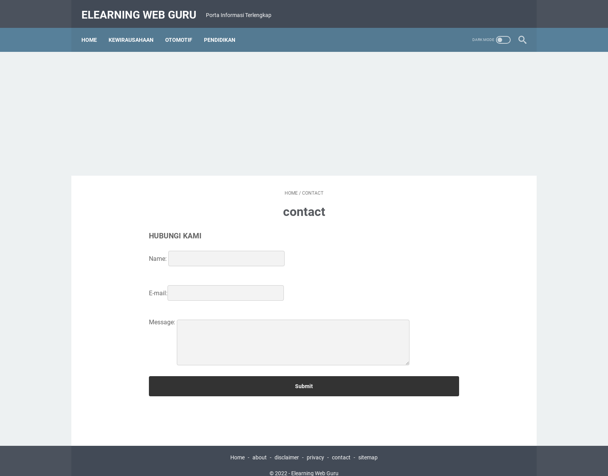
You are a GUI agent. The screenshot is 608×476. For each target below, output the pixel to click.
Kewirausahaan (134, 30)
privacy (315, 448)
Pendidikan (223, 30)
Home (93, 30)
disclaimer (287, 448)
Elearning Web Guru (142, 9)
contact (341, 448)
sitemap (368, 448)
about (259, 448)
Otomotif (182, 30)
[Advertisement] (304, 104)
